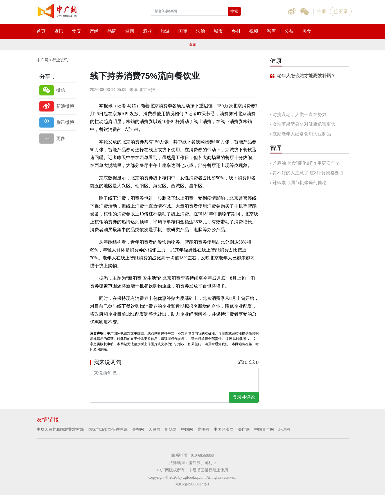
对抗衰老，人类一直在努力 (300, 114)
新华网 (171, 429)
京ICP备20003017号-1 (192, 484)
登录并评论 (244, 397)
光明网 (203, 429)
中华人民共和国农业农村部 (60, 429)
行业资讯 (60, 60)
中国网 (187, 429)
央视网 (138, 429)
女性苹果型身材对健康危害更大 (304, 124)
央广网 (244, 429)
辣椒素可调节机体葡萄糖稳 (300, 182)
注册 (321, 11)
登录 (341, 11)
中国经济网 (223, 429)
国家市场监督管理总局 (108, 429)
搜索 (234, 11)
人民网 (154, 429)
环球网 (284, 429)
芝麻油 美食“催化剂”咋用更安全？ (306, 163)
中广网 (42, 60)
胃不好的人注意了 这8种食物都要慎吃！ (307, 173)
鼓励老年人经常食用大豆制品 (302, 133)
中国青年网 (264, 429)
